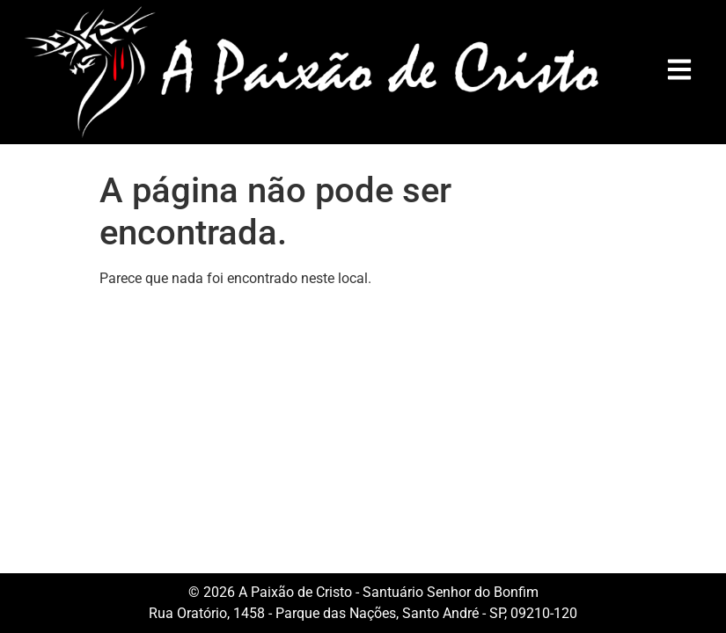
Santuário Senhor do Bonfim (451, 592)
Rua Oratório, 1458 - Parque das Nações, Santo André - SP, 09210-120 (363, 613)
